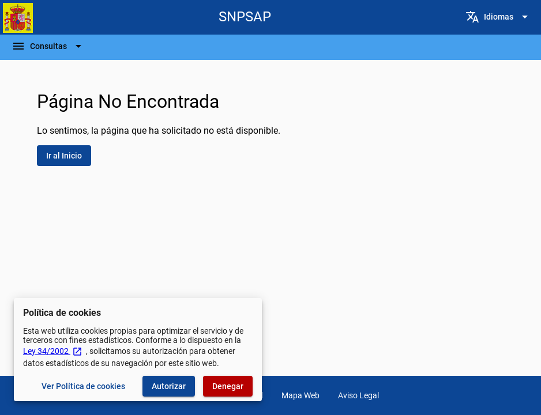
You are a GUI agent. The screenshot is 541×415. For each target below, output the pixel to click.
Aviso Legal (358, 395)
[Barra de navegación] (48, 46)
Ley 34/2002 (52, 351)
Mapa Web (300, 395)
